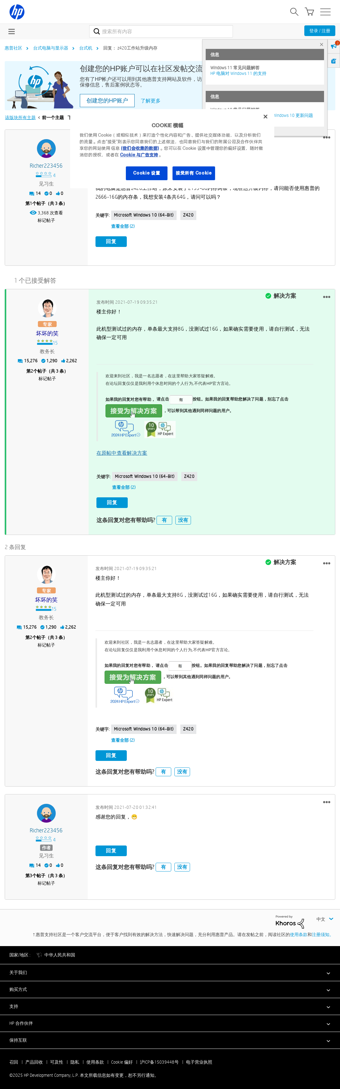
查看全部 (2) (123, 226)
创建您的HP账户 (107, 100)
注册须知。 (323, 932)
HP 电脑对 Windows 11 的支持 (238, 73)
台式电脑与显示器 (50, 48)
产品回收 (34, 1060)
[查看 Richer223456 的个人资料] (46, 166)
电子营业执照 (199, 1060)
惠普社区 (13, 48)
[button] (326, 138)
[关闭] (265, 116)
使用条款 (298, 932)
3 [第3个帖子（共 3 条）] (31, 873)
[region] (172, 148)
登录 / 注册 (319, 31)
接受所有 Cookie (194, 173)
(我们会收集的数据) (140, 148)
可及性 (56, 1060)
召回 (13, 1060)
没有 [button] (183, 518)
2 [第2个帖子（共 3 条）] (32, 370)
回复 (111, 241)
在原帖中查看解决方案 (121, 452)
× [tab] (321, 44)
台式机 (85, 48)
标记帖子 (46, 220)
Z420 (188, 215)
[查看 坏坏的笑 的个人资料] (47, 332)
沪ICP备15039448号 (159, 1060)
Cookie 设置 (146, 173)
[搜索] (161, 31)
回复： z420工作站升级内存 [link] (130, 48)
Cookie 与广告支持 (139, 155)
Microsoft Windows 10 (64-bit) (144, 215)
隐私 (74, 1060)
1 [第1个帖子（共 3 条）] (31, 203)
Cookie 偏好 (122, 1060)
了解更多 (151, 100)
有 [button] (164, 518)
